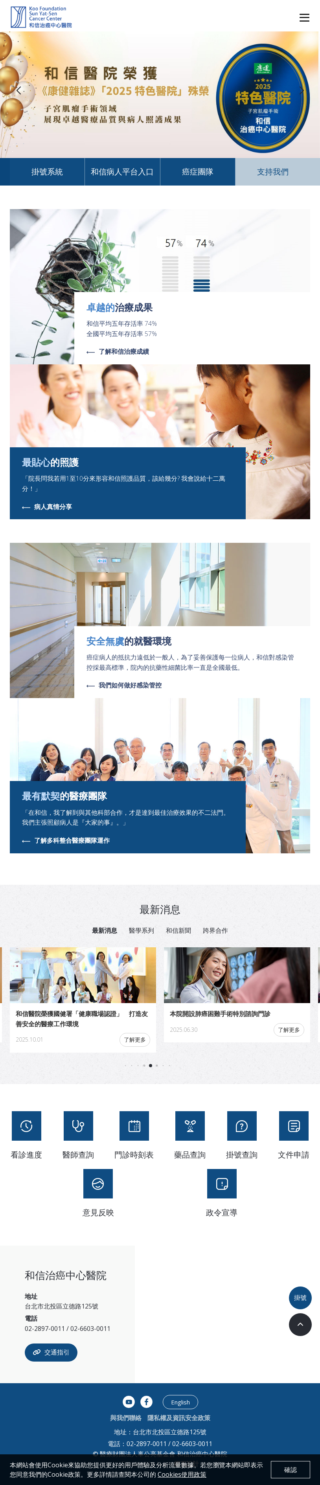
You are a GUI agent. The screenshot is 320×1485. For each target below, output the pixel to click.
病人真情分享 (47, 507)
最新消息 (104, 930)
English (180, 1402)
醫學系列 (141, 930)
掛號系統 (47, 171)
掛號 (300, 1297)
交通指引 (51, 1352)
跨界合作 (215, 930)
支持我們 (273, 171)
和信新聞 (178, 930)
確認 (290, 1469)
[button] (301, 91)
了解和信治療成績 (117, 352)
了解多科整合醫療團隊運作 (66, 841)
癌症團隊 (197, 171)
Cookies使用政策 (182, 1474)
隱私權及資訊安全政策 (178, 1417)
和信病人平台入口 (122, 171)
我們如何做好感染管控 (124, 685)
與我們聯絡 (126, 1417)
